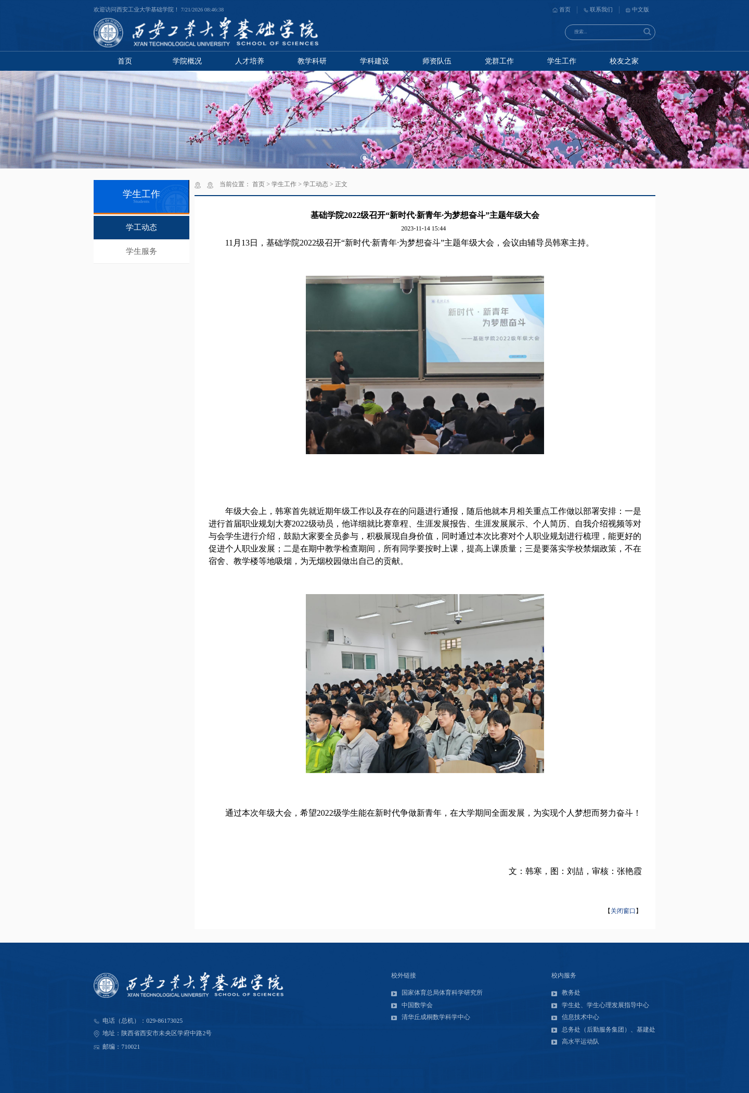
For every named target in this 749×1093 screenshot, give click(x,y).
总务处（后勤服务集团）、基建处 (603, 1029)
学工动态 (141, 227)
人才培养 (249, 61)
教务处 (565, 992)
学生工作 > (287, 184)
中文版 (637, 9)
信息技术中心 (575, 1017)
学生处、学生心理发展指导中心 (600, 1005)
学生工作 (561, 61)
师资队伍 (436, 61)
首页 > (262, 184)
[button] (364, 158)
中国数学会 (412, 1005)
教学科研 (312, 61)
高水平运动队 (575, 1041)
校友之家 (624, 61)
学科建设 (374, 61)
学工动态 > (319, 184)
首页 (561, 9)
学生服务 (141, 251)
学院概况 (187, 61)
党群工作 (499, 61)
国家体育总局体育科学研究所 (437, 992)
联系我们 (598, 9)
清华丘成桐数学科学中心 (430, 1017)
